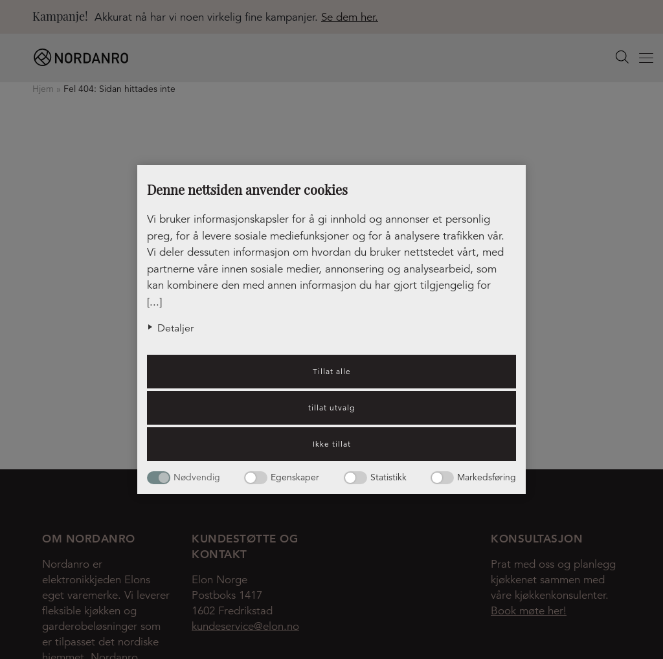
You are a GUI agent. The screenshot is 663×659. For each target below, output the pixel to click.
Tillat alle (332, 371)
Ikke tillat (332, 444)
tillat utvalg (331, 407)
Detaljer (175, 328)
